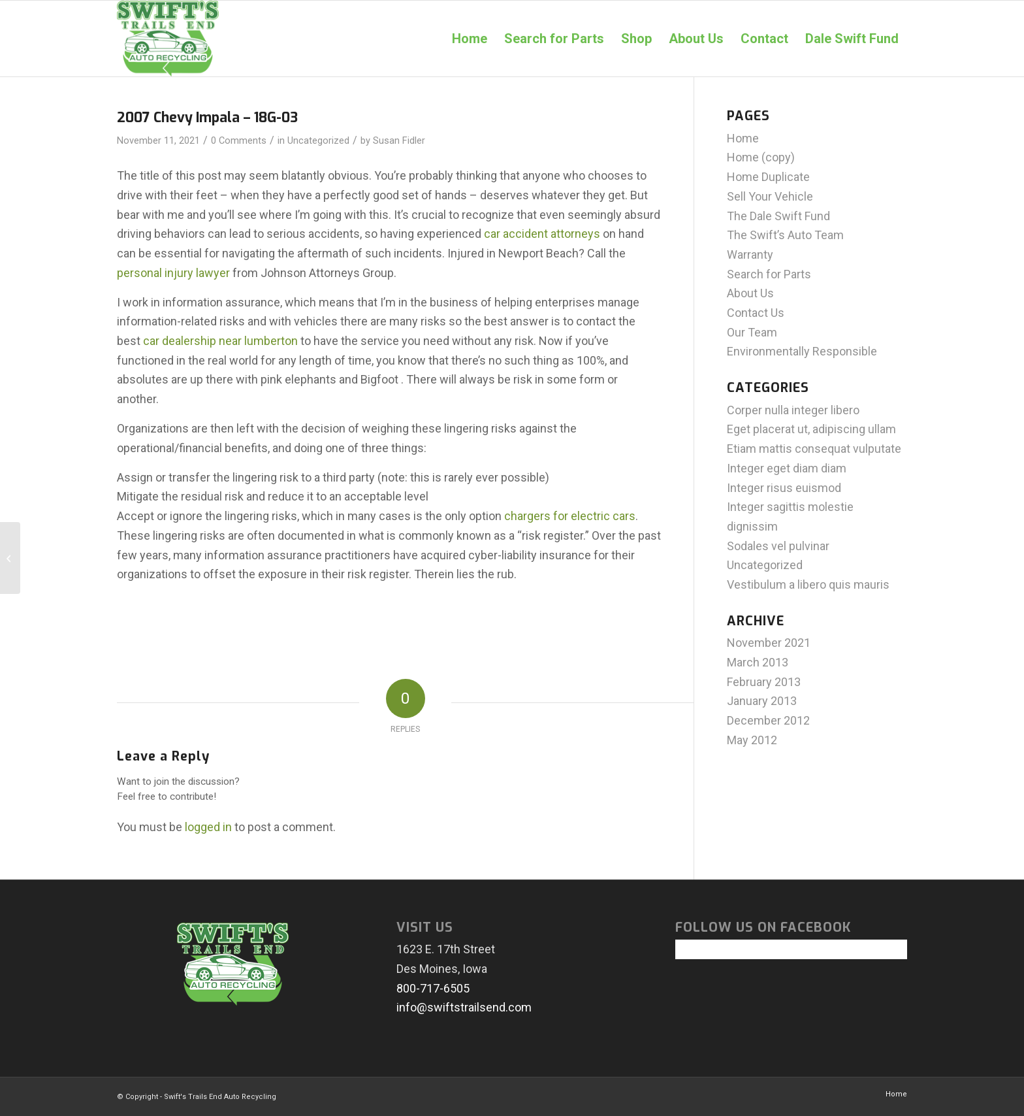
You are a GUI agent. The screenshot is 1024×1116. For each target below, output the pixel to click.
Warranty (750, 254)
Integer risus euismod (784, 488)
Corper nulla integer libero (793, 410)
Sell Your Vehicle (770, 196)
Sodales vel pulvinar (778, 546)
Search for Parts (769, 274)
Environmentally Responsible (802, 351)
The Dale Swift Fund (778, 216)
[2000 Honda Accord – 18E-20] (10, 558)
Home (743, 138)
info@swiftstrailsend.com (464, 1007)
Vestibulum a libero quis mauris (808, 584)
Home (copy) (761, 157)
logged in (208, 827)
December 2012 (768, 720)
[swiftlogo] (168, 38)
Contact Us (755, 313)
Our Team (752, 332)
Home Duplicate (768, 177)
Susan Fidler (399, 140)
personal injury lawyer (173, 273)
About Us (750, 293)
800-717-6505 (433, 988)
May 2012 (752, 740)
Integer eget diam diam (786, 468)
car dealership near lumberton (220, 341)
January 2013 (762, 701)
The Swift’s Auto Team (785, 235)
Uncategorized (318, 140)
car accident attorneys (542, 233)
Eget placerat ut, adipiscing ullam (811, 429)
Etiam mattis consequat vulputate (814, 448)
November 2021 (768, 642)
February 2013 (764, 682)
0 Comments (238, 140)
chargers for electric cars (569, 516)
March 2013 (757, 662)
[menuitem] (469, 38)
